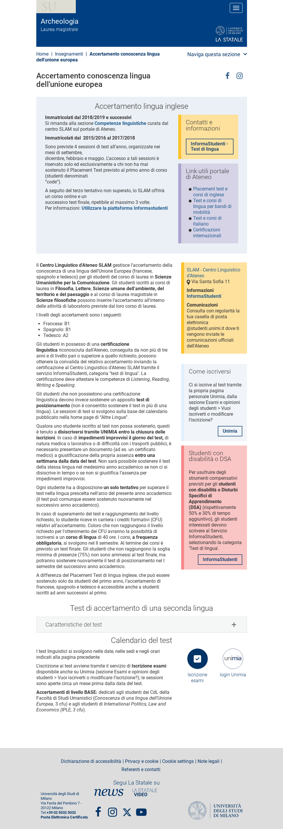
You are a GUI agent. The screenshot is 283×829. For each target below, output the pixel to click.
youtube (141, 809)
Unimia (230, 431)
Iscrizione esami (197, 677)
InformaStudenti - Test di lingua (209, 146)
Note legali (208, 761)
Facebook (98, 809)
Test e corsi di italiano (207, 221)
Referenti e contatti (140, 769)
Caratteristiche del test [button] (73, 624)
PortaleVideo (145, 792)
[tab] (142, 624)
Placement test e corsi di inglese (210, 191)
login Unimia (233, 674)
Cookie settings (178, 761)
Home (42, 54)
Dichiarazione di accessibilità (91, 761)
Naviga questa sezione (213, 54)
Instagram (240, 75)
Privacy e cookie (141, 761)
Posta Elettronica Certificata (64, 817)
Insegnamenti (69, 54)
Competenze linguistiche (120, 123)
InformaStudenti (204, 296)
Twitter (127, 809)
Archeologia (59, 21)
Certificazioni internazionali (207, 232)
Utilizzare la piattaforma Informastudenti (125, 208)
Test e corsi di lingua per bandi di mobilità (212, 206)
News (109, 792)
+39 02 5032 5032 (61, 812)
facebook (227, 75)
